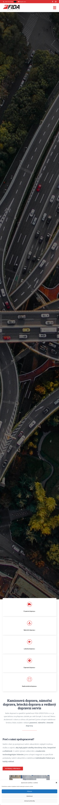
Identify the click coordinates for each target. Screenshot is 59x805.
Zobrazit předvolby (29, 801)
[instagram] (55, 1)
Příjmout (29, 791)
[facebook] (52, 1)
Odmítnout (29, 796)
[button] (56, 783)
